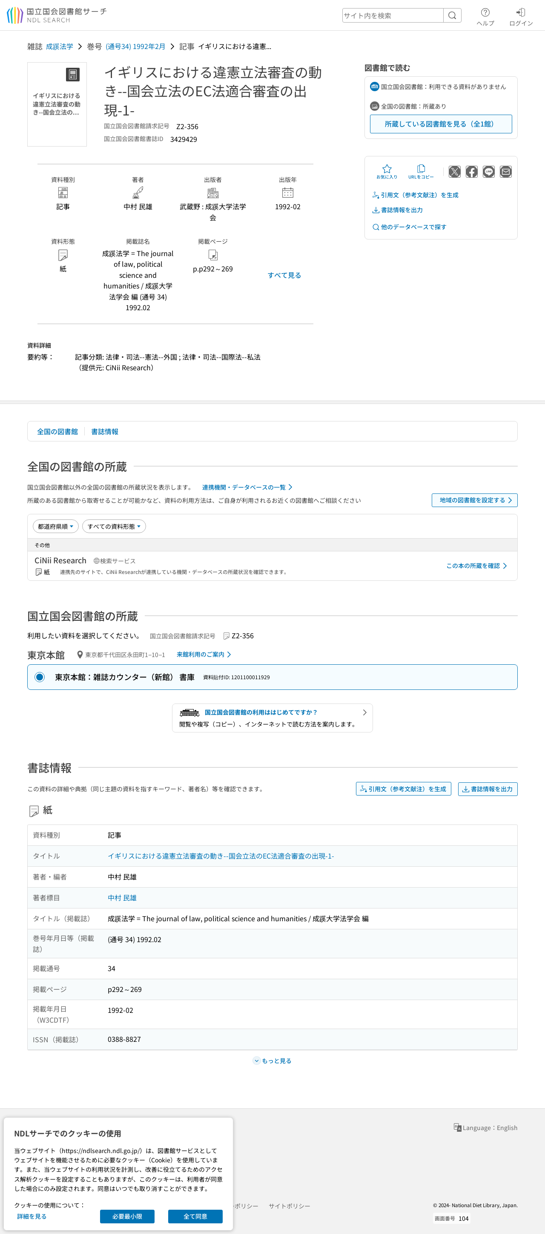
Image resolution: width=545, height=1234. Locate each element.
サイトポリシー (289, 1206)
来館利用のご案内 (205, 654)
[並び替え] (56, 526)
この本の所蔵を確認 (478, 566)
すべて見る (284, 275)
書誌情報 (104, 431)
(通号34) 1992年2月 (136, 46)
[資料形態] (114, 526)
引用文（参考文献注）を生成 (415, 194)
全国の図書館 (57, 431)
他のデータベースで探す (409, 226)
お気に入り (387, 172)
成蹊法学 (59, 46)
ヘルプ (485, 16)
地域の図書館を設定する (477, 500)
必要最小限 (127, 1216)
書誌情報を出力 (397, 209)
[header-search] (402, 15)
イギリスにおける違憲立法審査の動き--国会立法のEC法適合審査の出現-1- (221, 856)
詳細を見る (32, 1216)
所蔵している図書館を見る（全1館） (441, 123)
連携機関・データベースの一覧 (248, 487)
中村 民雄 (122, 897)
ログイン (521, 16)
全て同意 (195, 1216)
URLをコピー (421, 172)
